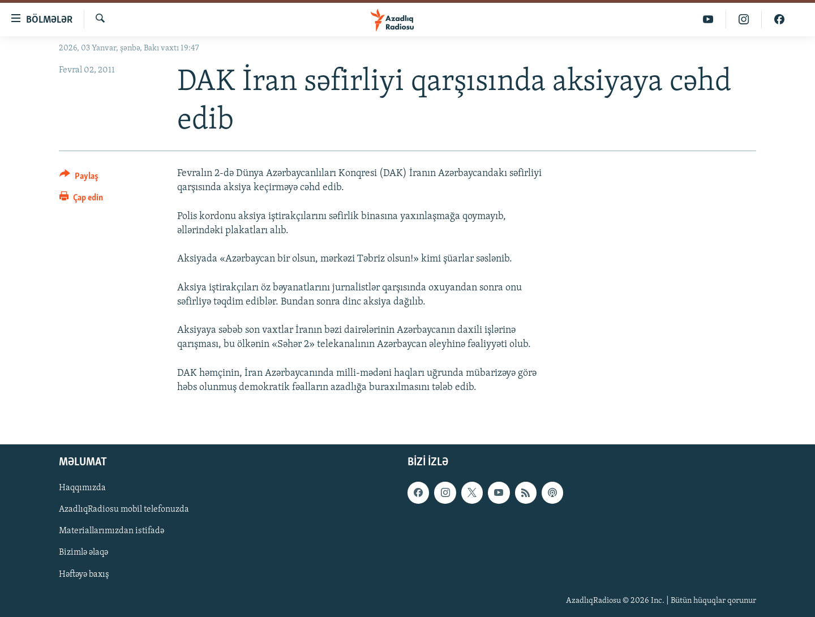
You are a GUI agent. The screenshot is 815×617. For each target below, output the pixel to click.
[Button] (78, 178)
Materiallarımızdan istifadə (111, 531)
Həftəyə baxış (84, 574)
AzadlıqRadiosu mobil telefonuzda (124, 509)
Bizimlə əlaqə (83, 553)
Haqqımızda (82, 487)
